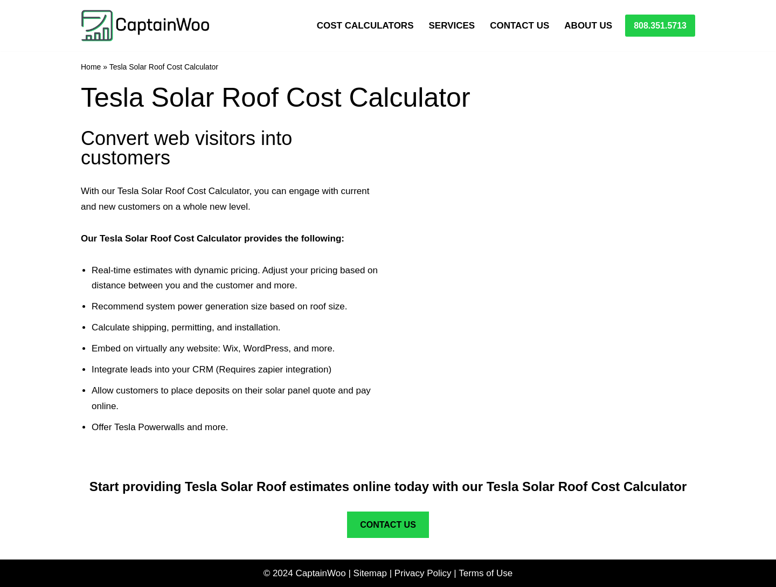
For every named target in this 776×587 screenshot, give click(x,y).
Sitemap (370, 573)
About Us (588, 25)
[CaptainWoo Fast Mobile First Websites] (145, 26)
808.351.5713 (660, 25)
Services (451, 25)
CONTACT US (388, 524)
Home (91, 67)
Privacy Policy (423, 573)
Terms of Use (485, 573)
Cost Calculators (365, 25)
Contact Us (519, 25)
